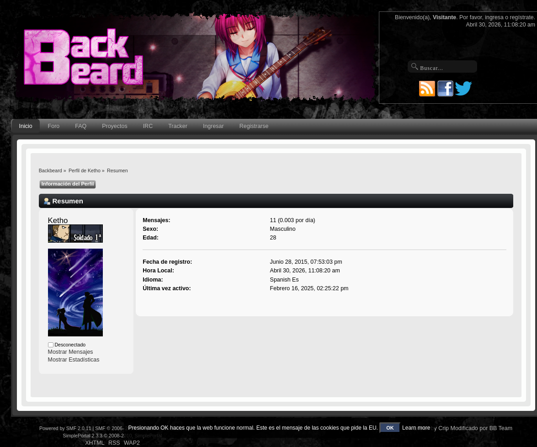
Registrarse (254, 126)
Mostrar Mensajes (70, 352)
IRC (148, 126)
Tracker (177, 126)
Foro (54, 126)
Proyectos (114, 126)
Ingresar (213, 126)
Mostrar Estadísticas (74, 360)
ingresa (494, 17)
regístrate (522, 17)
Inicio (25, 126)
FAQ (80, 126)
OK (390, 428)
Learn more (416, 428)
